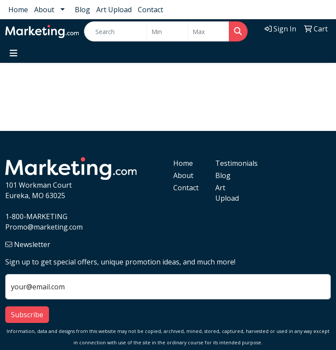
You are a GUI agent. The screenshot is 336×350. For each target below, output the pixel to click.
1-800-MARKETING (36, 216)
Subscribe (27, 314)
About (44, 9)
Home (18, 9)
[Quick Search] (115, 31)
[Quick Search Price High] (208, 31)
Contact (150, 9)
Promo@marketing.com (44, 227)
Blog (82, 9)
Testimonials (231, 163)
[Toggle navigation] (13, 53)
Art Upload (114, 9)
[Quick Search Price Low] (167, 31)
